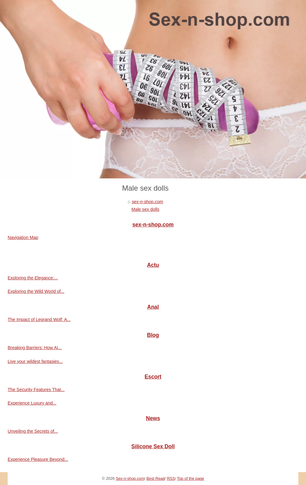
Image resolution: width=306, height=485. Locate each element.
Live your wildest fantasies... (35, 361)
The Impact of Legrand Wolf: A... (39, 319)
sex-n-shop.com (147, 201)
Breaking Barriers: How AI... (35, 347)
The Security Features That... (36, 389)
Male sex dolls (145, 209)
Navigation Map (23, 237)
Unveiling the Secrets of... (33, 431)
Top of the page (190, 478)
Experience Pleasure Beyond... (38, 459)
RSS (171, 478)
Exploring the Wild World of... (36, 291)
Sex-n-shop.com (130, 478)
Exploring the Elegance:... (33, 277)
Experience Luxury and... (32, 403)
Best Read (155, 478)
